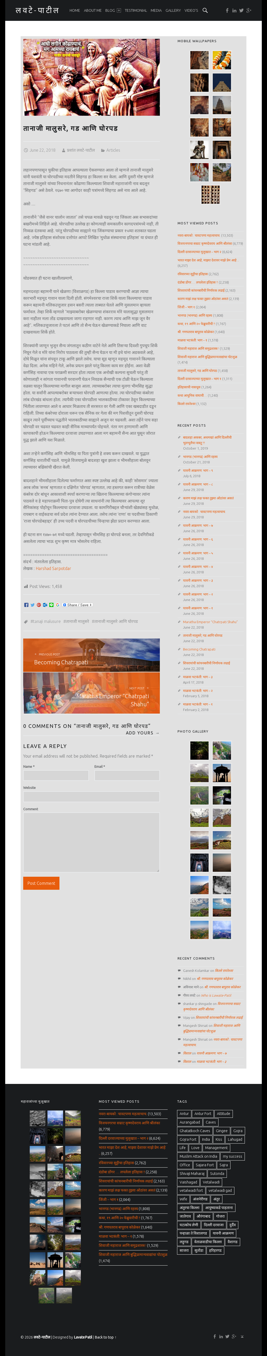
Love (195, 1148)
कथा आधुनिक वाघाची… (192, 395)
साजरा (184, 1250)
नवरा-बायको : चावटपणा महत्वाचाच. (199, 235)
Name (29, 766)
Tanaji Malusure (47, 621)
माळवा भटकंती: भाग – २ (198, 690)
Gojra (237, 1131)
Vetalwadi (211, 1182)
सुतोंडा (199, 1250)
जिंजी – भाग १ (186, 307)
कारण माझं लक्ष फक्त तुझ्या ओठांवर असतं (203, 298)
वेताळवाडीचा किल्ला (208, 1242)
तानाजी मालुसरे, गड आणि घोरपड (197, 370)
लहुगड (184, 1242)
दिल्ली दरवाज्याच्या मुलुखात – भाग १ (199, 379)
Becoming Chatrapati (199, 649)
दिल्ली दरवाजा (214, 1225)
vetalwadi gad (220, 1190)
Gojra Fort (188, 1139)
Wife (183, 1199)
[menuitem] (75, 10)
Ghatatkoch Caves (195, 1131)
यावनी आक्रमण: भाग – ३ (198, 580)
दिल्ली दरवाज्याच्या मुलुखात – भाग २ (199, 252)
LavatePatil (83, 1337)
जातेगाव (185, 1216)
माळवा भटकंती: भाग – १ (192, 340)
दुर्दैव (232, 1225)
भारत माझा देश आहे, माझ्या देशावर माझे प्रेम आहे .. (208, 260)
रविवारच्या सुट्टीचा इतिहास (193, 274)
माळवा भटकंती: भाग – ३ (198, 677)
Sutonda (217, 1173)
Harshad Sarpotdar (53, 568)
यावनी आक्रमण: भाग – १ (198, 608)
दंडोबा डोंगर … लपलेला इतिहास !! (198, 282)
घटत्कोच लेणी (189, 1225)
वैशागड (233, 1242)
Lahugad (235, 1139)
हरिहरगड (215, 1250)
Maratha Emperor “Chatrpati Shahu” (210, 622)
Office (185, 1165)
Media (156, 10)
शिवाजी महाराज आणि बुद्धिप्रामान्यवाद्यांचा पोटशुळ (207, 357)
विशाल (187, 1053)
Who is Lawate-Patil (216, 995)
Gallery (173, 10)
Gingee (222, 1131)
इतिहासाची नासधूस (189, 387)
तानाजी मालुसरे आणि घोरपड (116, 621)
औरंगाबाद (203, 1216)
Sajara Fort (205, 1165)
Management (216, 1148)
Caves (211, 1122)
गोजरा (220, 1216)
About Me (93, 10)
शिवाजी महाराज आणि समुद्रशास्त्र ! (198, 348)
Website (29, 787)
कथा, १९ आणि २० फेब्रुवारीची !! (196, 324)
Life (183, 1148)
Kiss (219, 1139)
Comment (30, 809)
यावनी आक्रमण (223, 1233)
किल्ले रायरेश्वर (187, 404)
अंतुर (216, 1199)
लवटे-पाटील (42, 1337)
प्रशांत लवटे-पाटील (81, 150)
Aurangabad (190, 1122)
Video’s (191, 10)
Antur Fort (203, 1114)
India (206, 1139)
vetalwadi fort (191, 1190)
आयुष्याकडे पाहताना (219, 1208)
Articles (113, 150)
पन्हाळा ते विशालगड (193, 1233)
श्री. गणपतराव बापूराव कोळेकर (196, 332)
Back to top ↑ (105, 1337)
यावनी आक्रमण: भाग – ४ (198, 566)
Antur (184, 1114)
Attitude (223, 1114)
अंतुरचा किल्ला (189, 1208)
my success (232, 1156)
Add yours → (143, 733)
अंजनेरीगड (200, 1199)
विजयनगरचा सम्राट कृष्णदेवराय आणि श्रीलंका (205, 243)
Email (99, 766)
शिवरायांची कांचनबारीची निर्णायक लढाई (201, 290)
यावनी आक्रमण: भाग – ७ (198, 525)
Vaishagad (188, 1182)
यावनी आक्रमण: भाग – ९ (198, 470)
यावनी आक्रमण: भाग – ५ (198, 553)
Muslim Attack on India (198, 1156)
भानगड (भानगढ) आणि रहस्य (195, 315)
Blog (113, 10)
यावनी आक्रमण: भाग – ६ (198, 539)
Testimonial (136, 10)
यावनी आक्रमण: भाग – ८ (198, 484)
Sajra (224, 1165)
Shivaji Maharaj (192, 1173)
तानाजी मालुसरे (77, 621)
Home (75, 10)
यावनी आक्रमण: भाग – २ (198, 594)
